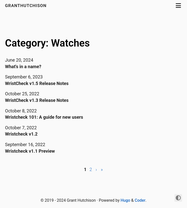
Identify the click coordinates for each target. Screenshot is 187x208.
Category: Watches (47, 43)
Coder (140, 200)
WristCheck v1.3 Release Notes (37, 100)
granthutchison (26, 5)
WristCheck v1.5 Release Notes (37, 83)
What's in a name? (23, 66)
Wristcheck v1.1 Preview (30, 151)
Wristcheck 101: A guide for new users (44, 117)
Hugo (125, 200)
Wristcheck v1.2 (21, 134)
